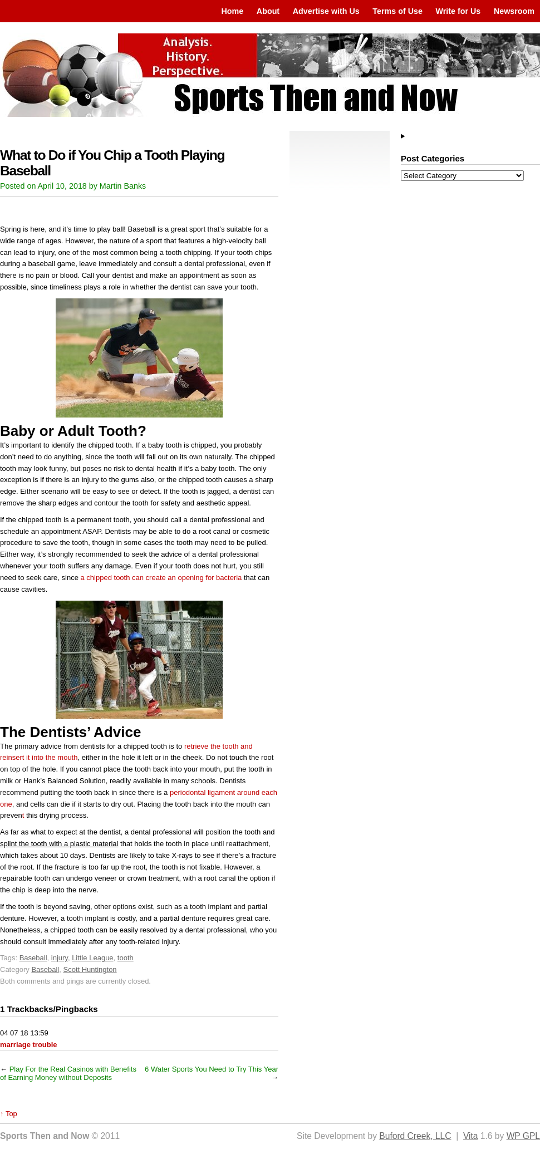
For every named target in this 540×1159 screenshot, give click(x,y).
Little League (92, 958)
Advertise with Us (326, 11)
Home (232, 11)
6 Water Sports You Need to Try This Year (211, 1069)
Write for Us (458, 11)
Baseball (33, 958)
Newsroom (514, 11)
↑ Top (8, 1113)
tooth (125, 958)
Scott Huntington (89, 969)
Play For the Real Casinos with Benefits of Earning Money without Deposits (68, 1073)
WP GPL (523, 1136)
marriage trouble (28, 1044)
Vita (470, 1136)
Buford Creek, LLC (415, 1136)
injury (59, 958)
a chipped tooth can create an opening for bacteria (161, 577)
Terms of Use (397, 11)
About (268, 11)
